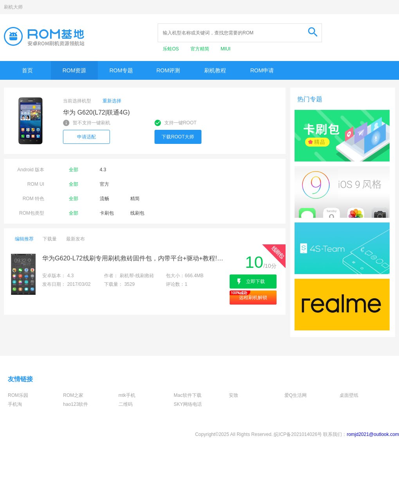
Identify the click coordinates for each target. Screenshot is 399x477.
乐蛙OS (171, 49)
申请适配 (86, 137)
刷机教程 (215, 70)
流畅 (104, 198)
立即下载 (255, 281)
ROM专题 (121, 70)
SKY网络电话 (188, 404)
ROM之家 (73, 395)
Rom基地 (44, 36)
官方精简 (200, 49)
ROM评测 (168, 70)
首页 (27, 70)
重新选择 (111, 101)
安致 (233, 395)
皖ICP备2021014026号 (298, 434)
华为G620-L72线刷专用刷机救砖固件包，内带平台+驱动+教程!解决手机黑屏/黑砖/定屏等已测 (135, 258)
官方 (104, 184)
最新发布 (75, 239)
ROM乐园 (18, 395)
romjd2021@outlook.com (373, 434)
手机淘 (15, 404)
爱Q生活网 (295, 395)
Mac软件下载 (187, 395)
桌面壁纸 (349, 395)
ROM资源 (74, 70)
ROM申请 (262, 70)
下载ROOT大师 (178, 137)
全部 (73, 169)
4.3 (103, 169)
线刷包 (137, 213)
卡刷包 (107, 213)
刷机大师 (13, 7)
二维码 (126, 404)
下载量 (50, 239)
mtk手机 (127, 395)
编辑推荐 (24, 239)
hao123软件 (75, 404)
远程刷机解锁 (253, 297)
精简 (135, 198)
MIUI (225, 49)
